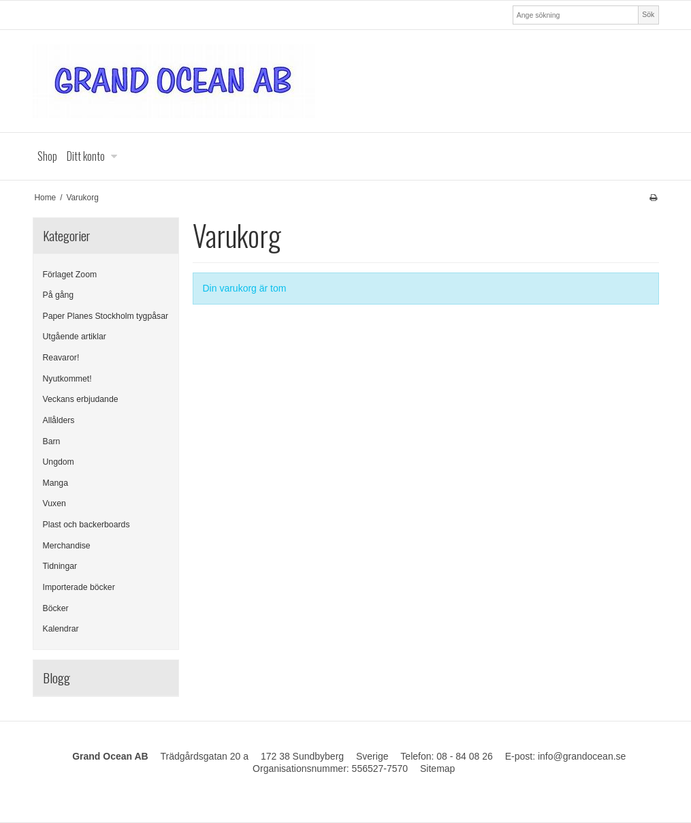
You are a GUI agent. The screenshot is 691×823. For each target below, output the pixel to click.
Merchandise (67, 545)
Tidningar (60, 566)
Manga (55, 483)
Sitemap (437, 768)
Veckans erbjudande (80, 399)
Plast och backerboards (86, 524)
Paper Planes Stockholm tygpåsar (106, 316)
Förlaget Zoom (70, 274)
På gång (58, 295)
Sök (648, 14)
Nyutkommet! (67, 379)
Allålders (59, 420)
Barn (52, 441)
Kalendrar (61, 629)
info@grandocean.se (582, 756)
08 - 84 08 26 (464, 756)
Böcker (56, 608)
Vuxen (54, 503)
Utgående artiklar (74, 336)
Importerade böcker (79, 587)
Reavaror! (61, 357)
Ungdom (58, 462)
